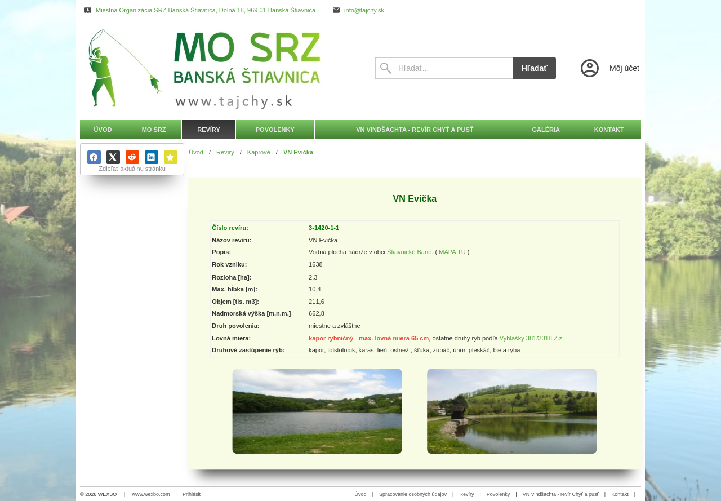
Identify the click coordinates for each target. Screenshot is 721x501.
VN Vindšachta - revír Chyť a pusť (561, 494)
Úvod (361, 494)
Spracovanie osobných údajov (413, 494)
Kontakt (620, 494)
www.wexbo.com (151, 494)
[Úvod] (217, 68)
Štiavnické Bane (409, 252)
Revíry (466, 494)
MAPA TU (452, 252)
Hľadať (535, 68)
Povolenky (498, 494)
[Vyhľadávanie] (444, 68)
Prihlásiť (192, 494)
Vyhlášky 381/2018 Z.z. (532, 338)
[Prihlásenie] (609, 68)
